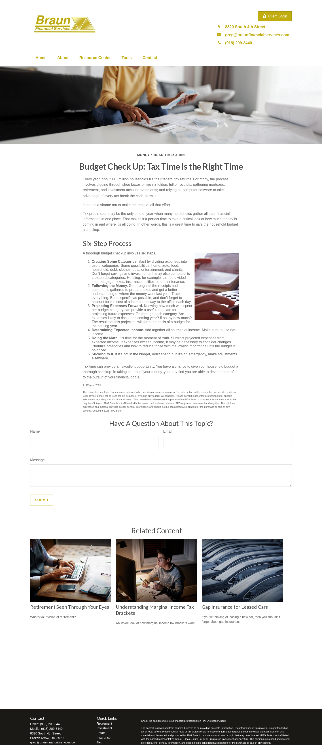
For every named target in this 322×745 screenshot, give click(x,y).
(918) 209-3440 (50, 724)
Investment (104, 728)
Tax (99, 742)
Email (167, 431)
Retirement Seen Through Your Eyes (69, 607)
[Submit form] (41, 500)
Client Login (275, 16)
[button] (41, 58)
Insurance (103, 737)
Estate (101, 733)
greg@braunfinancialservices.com (53, 742)
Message (37, 460)
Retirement (104, 723)
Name (35, 431)
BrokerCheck (218, 720)
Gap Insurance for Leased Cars (235, 607)
